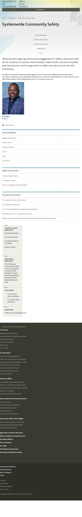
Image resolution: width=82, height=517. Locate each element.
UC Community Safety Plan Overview (14, 200)
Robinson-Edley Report (12, 233)
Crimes (4, 152)
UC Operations (12, 18)
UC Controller (4, 348)
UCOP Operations (6, 374)
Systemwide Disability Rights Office (11, 425)
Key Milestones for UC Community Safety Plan (17, 214)
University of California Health (11, 452)
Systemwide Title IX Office (8, 428)
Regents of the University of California (20, 494)
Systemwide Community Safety (26, 18)
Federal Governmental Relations (10, 405)
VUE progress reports (9, 180)
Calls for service (7, 142)
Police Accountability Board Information (14, 185)
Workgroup (41, 48)
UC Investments (5, 442)
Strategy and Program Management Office (13, 362)
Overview (47, 30)
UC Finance (4, 330)
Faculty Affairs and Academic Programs (12, 382)
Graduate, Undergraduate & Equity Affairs (13, 385)
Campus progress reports (10, 176)
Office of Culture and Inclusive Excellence (13, 359)
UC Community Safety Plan (44, 79)
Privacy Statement (6, 486)
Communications (5, 402)
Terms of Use (4, 489)
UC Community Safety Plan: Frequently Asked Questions (20, 209)
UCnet (2, 475)
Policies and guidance (11, 195)
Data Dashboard (9, 133)
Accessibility (4, 483)
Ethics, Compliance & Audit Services (12, 436)
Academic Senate (5, 470)
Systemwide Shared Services (9, 371)
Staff (41, 53)
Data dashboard (40, 35)
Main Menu (24, 10)
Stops (4, 156)
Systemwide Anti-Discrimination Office (12, 422)
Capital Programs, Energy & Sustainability (13, 336)
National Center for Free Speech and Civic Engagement (12, 266)
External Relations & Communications (13, 399)
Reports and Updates (41, 40)
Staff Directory (9, 125)
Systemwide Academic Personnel (10, 394)
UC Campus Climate (11, 237)
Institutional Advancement (8, 408)
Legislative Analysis (6, 411)
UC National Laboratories (9, 449)
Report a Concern (10, 247)
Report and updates (10, 171)
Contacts (3, 480)
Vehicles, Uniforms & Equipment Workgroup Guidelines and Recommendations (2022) (29, 218)
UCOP (4, 18)
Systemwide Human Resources (9, 368)
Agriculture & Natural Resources (11, 433)
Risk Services (4, 345)
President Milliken (6, 439)
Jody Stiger (5, 116)
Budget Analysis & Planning (8, 333)
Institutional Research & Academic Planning (13, 388)
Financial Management (7, 339)
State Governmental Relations (9, 414)
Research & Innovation (7, 391)
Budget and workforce (9, 138)
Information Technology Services (10, 356)
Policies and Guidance (41, 44)
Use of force (6, 161)
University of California (8, 467)
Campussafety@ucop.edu (18, 313)
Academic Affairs (6, 379)
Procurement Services (7, 342)
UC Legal (3, 446)
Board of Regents (5, 472)
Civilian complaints (8, 147)
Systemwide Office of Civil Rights (11, 419)
